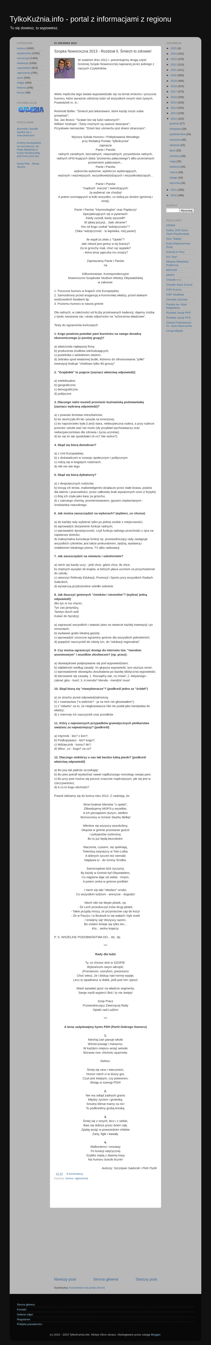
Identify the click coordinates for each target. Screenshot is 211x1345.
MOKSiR (171, 270)
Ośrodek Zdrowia (177, 299)
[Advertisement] (105, 1242)
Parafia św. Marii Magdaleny (176, 306)
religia (20, 82)
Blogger (155, 1334)
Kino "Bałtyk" (174, 238)
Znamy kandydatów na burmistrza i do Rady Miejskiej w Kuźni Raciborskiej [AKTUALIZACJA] (29, 149)
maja (173, 161)
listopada (176, 128)
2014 (174, 107)
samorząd (23, 58)
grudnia (175, 123)
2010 (174, 195)
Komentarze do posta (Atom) (87, 1287)
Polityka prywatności (29, 1324)
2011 (174, 189)
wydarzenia (24, 53)
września (175, 139)
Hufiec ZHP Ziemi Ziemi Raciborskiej (177, 232)
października (178, 134)
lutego (174, 177)
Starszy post (146, 1279)
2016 (174, 97)
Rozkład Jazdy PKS (178, 317)
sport (20, 77)
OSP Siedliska (175, 294)
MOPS (170, 275)
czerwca (175, 156)
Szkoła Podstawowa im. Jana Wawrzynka (179, 324)
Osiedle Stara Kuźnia (179, 284)
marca (174, 172)
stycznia (175, 182)
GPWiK (170, 225)
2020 (174, 75)
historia (21, 87)
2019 (174, 80)
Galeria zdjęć (25, 1314)
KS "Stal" (172, 256)
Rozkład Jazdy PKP (178, 312)
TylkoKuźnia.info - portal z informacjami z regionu (90, 19)
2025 (174, 48)
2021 (174, 69)
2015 (174, 102)
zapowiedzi (24, 67)
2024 (174, 53)
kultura (21, 48)
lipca (173, 150)
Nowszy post (65, 1279)
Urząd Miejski (174, 330)
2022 (174, 64)
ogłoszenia (81, 1178)
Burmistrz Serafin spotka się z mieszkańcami (27, 132)
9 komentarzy (74, 1173)
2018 (174, 86)
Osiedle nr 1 (173, 279)
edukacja (22, 63)
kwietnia (175, 166)
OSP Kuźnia (173, 289)
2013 (174, 113)
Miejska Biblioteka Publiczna (177, 263)
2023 (174, 59)
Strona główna (105, 1279)
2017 (174, 91)
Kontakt (21, 1309)
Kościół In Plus (175, 251)
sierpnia (175, 145)
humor (69, 1178)
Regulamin (23, 1319)
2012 (174, 118)
